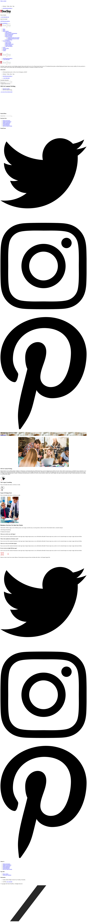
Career (4, 47)
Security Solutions (6, 40)
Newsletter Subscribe (4, 80)
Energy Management (9, 34)
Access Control (8, 41)
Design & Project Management (11, 33)
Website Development (7, 121)
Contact (4, 50)
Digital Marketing (6, 123)
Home (4, 29)
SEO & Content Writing (7, 125)
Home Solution (6, 31)
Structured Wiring (8, 39)
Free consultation (4, 23)
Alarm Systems (8, 43)
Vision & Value (6, 48)
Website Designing (6, 120)
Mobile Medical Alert (9, 44)
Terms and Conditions (7, 875)
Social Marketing (6, 124)
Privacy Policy (5, 873)
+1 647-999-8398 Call (4, 17)
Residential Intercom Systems (13, 38)
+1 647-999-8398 (6, 59)
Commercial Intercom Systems (13, 37)
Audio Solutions (8, 32)
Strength (4, 49)
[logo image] (5, 56)
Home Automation (8, 35)
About (4, 30)
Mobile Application (6, 122)
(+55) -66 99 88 (9, 881)
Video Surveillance (8, 46)
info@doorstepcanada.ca (7, 8)
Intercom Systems (8, 36)
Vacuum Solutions (8, 45)
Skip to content (3, 0)
